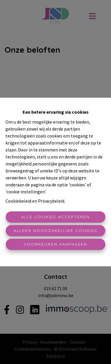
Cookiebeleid (18, 201)
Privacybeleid (51, 201)
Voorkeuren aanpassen (55, 244)
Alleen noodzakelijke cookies (55, 230)
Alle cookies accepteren (55, 217)
